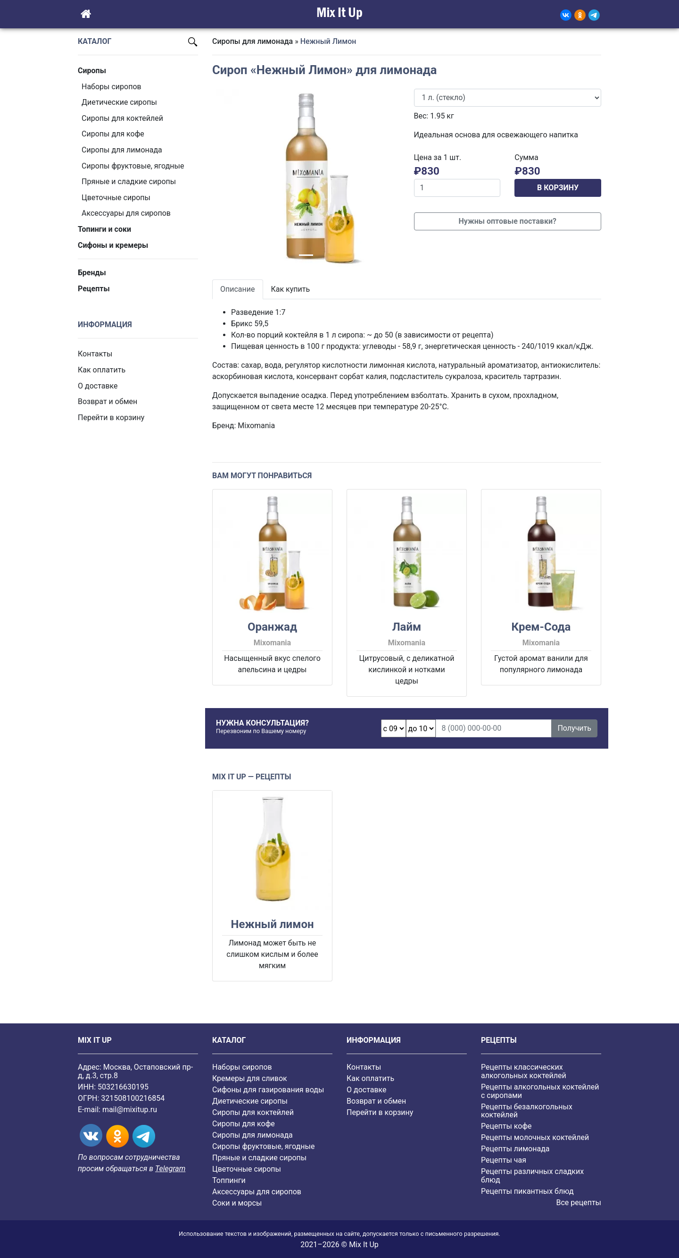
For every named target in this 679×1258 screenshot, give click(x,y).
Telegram (170, 1168)
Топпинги (229, 1180)
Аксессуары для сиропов (126, 213)
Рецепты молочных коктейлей (535, 1137)
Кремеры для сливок (249, 1078)
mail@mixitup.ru (129, 1109)
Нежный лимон (272, 924)
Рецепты (94, 288)
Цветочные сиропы (116, 197)
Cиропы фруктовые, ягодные (133, 165)
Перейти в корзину (111, 417)
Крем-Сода (541, 626)
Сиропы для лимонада (122, 149)
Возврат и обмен (107, 401)
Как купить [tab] (290, 289)
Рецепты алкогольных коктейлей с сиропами (540, 1091)
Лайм (407, 626)
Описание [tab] (237, 289)
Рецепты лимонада (515, 1148)
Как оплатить (101, 369)
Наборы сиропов (111, 86)
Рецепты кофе (506, 1126)
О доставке (98, 385)
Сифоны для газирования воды (268, 1089)
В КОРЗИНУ (558, 187)
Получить (574, 728)
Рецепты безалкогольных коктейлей (526, 1111)
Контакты (95, 353)
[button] (226, 178)
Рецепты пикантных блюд (527, 1191)
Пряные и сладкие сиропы (129, 181)
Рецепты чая (503, 1160)
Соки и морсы (237, 1203)
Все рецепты (578, 1202)
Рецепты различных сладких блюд (532, 1175)
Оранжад (272, 626)
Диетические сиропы (119, 102)
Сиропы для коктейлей (122, 118)
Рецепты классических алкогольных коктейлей (523, 1071)
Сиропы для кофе (113, 133)
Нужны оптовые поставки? (507, 221)
